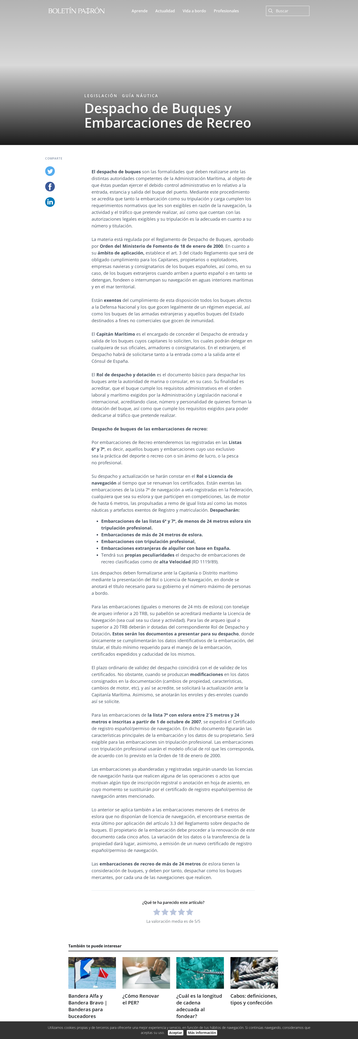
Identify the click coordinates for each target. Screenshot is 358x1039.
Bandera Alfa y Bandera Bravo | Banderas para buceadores (87, 1006)
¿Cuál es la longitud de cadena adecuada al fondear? (199, 1006)
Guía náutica (140, 95)
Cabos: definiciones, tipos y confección (253, 999)
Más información (202, 1032)
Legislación (101, 95)
